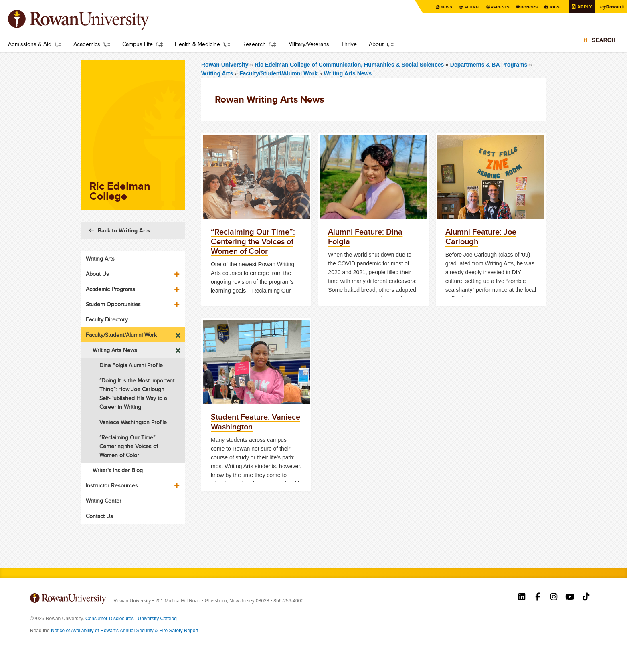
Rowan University (90, 20)
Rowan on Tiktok (586, 598)
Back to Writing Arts (124, 230)
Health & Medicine (197, 44)
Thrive (349, 44)
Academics (86, 44)
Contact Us (99, 516)
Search (603, 41)
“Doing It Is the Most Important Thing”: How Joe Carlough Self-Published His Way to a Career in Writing (136, 393)
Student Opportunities (113, 304)
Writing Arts (217, 73)
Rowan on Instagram (554, 598)
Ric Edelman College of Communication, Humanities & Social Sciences (350, 64)
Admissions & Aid (29, 44)
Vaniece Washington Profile (133, 422)
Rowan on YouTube (570, 598)
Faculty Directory (107, 319)
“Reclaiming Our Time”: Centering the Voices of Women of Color (128, 446)
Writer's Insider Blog (118, 470)
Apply (582, 6)
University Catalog (157, 618)
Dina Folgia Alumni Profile (131, 365)
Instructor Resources (112, 485)
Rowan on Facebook (538, 598)
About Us (97, 274)
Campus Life (137, 44)
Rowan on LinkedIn (522, 598)
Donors (526, 7)
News (441, 7)
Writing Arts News (348, 73)
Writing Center (103, 501)
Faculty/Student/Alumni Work (278, 73)
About (376, 44)
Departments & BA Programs (488, 64)
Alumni (467, 7)
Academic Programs (110, 289)
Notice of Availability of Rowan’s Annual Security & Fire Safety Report (124, 630)
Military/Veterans (308, 44)
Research (254, 44)
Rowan (610, 6)
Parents (496, 7)
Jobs (551, 7)
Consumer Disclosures (109, 618)
